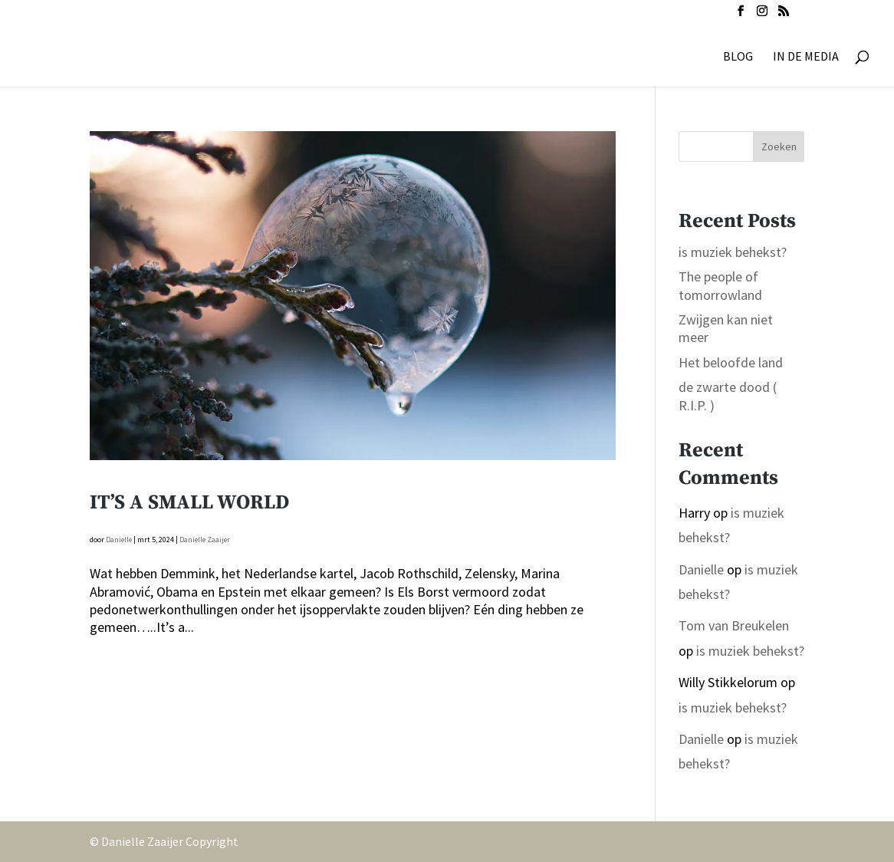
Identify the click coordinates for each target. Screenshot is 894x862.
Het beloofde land (731, 362)
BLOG (738, 57)
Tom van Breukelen (734, 625)
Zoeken (779, 146)
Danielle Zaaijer (204, 540)
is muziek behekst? (733, 252)
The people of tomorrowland (720, 285)
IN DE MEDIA (806, 57)
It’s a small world (189, 502)
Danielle (119, 540)
